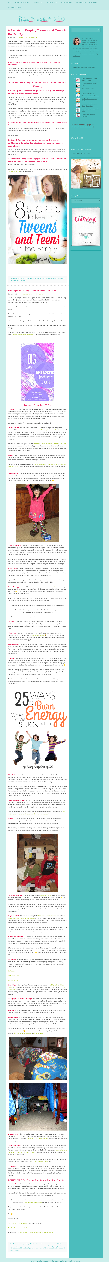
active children (39, 1242)
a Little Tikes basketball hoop (46, 914)
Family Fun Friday (47, 1230)
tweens (23, 279)
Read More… (76, 54)
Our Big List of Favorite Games (18, 1221)
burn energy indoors (16, 1244)
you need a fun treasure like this (37, 1136)
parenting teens (40, 276)
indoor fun (13, 1246)
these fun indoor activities (33, 1200)
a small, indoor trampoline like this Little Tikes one (50, 441)
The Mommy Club (22, 1230)
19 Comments (38, 292)
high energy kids (56, 1244)
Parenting (21, 276)
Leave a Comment (31, 36)
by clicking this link (14, 169)
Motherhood (24, 1246)
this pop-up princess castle (22, 1031)
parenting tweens (51, 276)
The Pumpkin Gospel (88, 86)
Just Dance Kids (13, 973)
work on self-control (37, 633)
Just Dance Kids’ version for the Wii (43, 585)
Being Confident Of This (54, 18)
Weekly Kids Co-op (35, 1230)
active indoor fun (50, 1242)
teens (18, 279)
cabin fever (27, 1244)
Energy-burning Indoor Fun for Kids (32, 288)
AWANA (60, 1242)
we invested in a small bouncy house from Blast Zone (44, 428)
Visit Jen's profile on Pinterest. (82, 151)
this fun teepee (38, 1031)
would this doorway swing (39, 1159)
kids (18, 1246)
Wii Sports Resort (13, 978)
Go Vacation (12, 969)
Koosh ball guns (45, 893)
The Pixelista (55, 1259)
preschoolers (33, 1246)
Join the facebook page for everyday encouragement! (82, 123)
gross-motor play (44, 1244)
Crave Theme (45, 1259)
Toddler (55, 1246)
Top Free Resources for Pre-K (17, 1226)
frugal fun (35, 1244)
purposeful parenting (45, 1246)
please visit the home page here (22, 332)
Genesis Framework (73, 1259)
